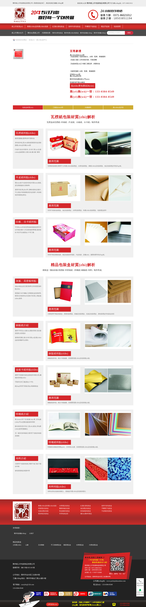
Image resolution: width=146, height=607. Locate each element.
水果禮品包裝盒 (64, 506)
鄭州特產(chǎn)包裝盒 (71, 33)
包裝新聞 (117, 26)
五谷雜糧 (41, 545)
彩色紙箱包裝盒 (85, 511)
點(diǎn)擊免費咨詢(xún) (82, 86)
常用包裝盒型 (63, 513)
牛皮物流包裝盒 (107, 511)
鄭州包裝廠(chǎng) (86, 33)
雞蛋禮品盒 (67, 545)
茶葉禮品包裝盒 (43, 508)
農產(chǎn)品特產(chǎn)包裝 (37, 26)
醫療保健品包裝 (64, 508)
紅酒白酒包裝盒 (58, 26)
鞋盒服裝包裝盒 (64, 511)
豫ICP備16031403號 (28, 567)
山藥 (26, 545)
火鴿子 (31, 533)
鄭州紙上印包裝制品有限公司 (98, 3)
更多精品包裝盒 (43, 513)
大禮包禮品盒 (93, 545)
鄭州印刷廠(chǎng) (100, 33)
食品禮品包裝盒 (85, 508)
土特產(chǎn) (17, 545)
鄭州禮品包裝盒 (18, 39)
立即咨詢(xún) (52, 604)
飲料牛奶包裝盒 (74, 26)
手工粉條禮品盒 (56, 545)
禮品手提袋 (105, 26)
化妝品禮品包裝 (43, 511)
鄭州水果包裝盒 (57, 33)
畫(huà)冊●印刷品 (86, 513)
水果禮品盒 (80, 545)
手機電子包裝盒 (91, 26)
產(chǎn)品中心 (41, 40)
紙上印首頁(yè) (17, 26)
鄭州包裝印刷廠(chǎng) (32, 39)
